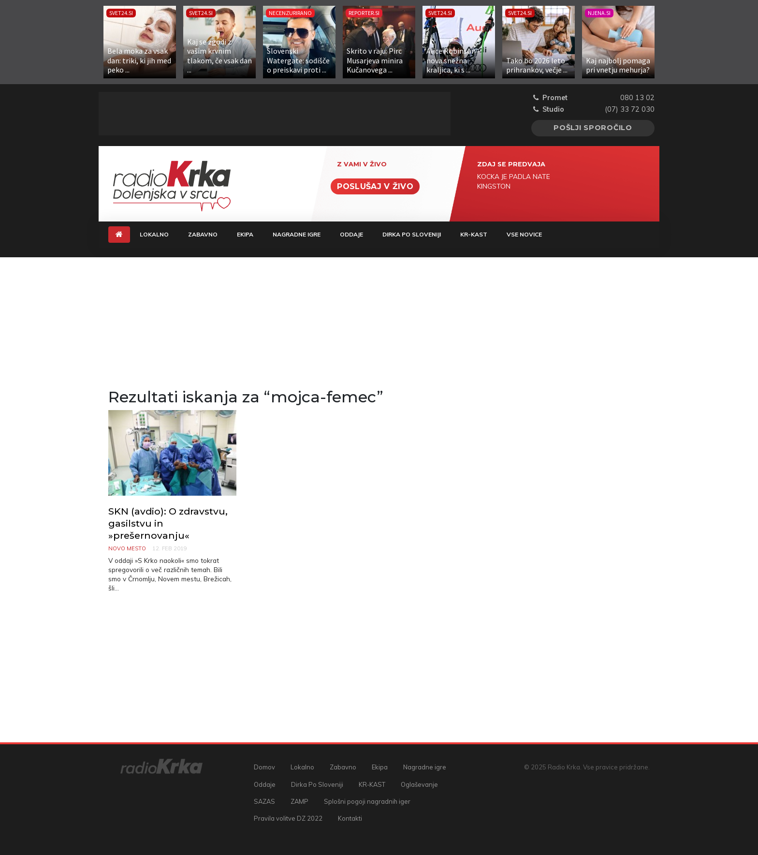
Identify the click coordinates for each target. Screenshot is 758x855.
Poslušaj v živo (375, 186)
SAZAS (264, 801)
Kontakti (350, 818)
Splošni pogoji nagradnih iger (367, 801)
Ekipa (245, 234)
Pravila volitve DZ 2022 (288, 818)
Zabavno (203, 234)
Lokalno (154, 234)
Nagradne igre (297, 234)
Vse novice (524, 234)
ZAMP (299, 801)
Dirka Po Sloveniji (411, 234)
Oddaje (351, 234)
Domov (264, 767)
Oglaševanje (419, 784)
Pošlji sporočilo (593, 127)
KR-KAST (473, 234)
